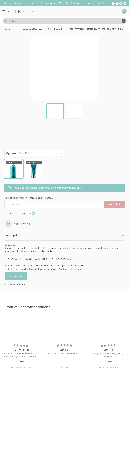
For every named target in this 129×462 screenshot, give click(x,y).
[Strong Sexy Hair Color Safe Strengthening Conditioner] (108, 329)
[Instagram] (120, 3)
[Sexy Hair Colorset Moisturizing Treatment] (64, 329)
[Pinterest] (124, 3)
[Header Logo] (20, 11)
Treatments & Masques (35, 28)
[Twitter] (117, 3)
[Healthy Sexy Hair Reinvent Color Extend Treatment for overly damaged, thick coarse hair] (20, 329)
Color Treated (63, 28)
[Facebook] (113, 3)
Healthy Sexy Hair (13, 135)
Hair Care (9, 28)
